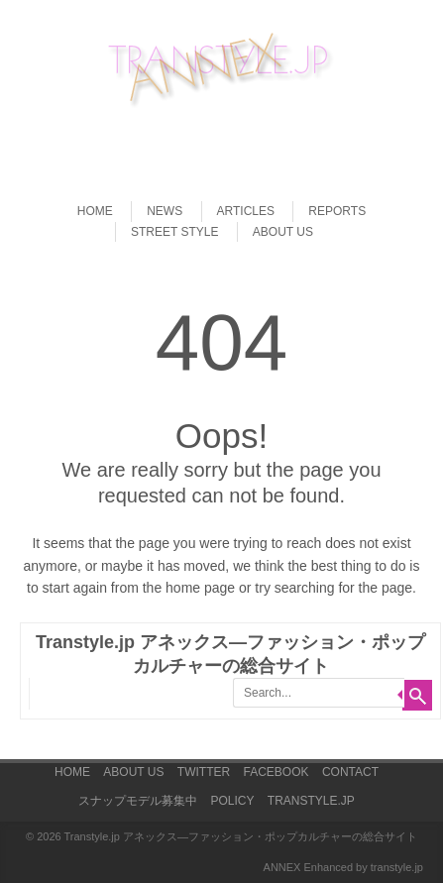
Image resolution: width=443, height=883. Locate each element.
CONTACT (350, 772)
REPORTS (337, 211)
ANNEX (282, 867)
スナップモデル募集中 (137, 801)
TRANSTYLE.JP (311, 801)
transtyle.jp (397, 867)
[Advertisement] (231, 144)
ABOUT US (283, 232)
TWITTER (203, 772)
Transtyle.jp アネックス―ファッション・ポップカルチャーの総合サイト (240, 836)
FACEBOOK (276, 772)
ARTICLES (246, 211)
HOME (95, 211)
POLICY (232, 801)
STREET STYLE (174, 232)
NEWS (164, 211)
